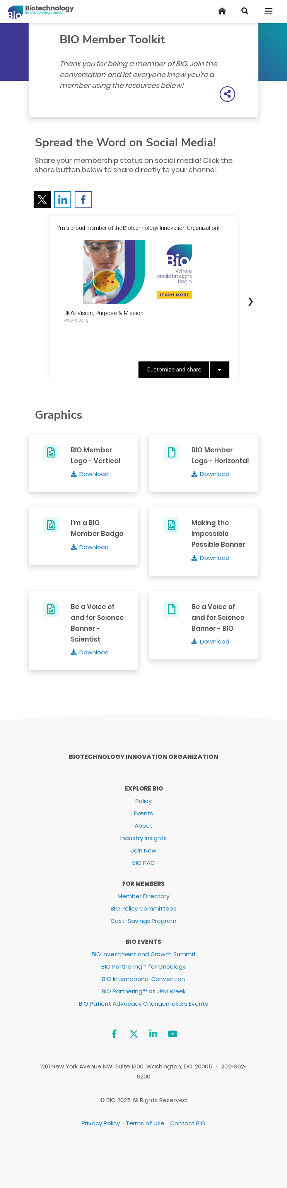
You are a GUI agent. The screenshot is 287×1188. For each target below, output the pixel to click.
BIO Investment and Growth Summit (144, 954)
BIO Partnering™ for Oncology (143, 966)
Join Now (144, 850)
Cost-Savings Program (143, 921)
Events (143, 813)
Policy (143, 801)
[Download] (90, 474)
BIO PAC (143, 863)
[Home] (222, 11)
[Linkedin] (153, 1033)
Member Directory (143, 896)
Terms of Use (145, 1123)
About (143, 826)
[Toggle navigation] (269, 11)
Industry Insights (143, 838)
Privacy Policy (101, 1123)
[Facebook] (113, 1033)
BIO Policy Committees (143, 908)
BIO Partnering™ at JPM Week (144, 991)
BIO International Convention (143, 979)
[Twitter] (133, 1033)
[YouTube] (172, 1033)
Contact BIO (187, 1123)
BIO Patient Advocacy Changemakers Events (143, 1004)
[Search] (244, 11)
